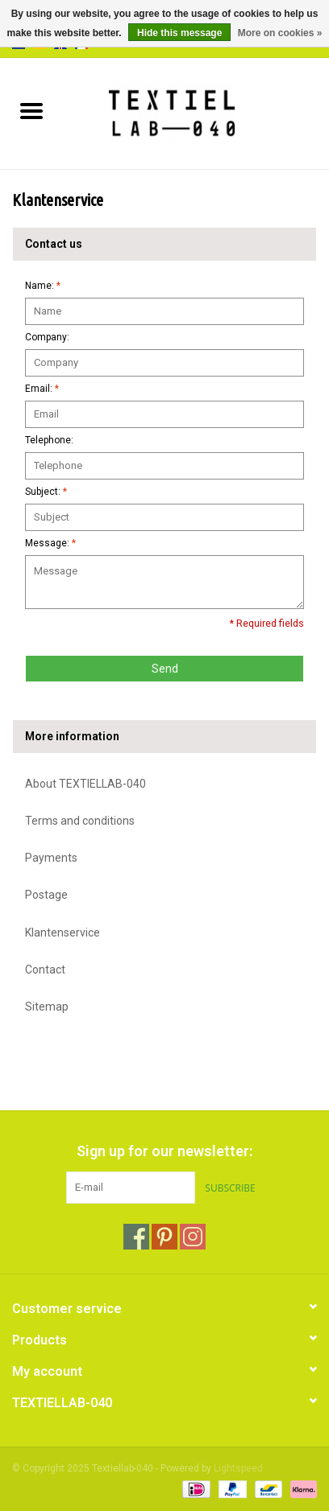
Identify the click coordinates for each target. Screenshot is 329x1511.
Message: (50, 543)
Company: (47, 337)
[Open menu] (31, 110)
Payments (51, 857)
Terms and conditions (80, 820)
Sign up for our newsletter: (164, 1151)
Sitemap (47, 1006)
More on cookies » (280, 33)
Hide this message (179, 33)
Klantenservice (62, 932)
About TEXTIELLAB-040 (85, 783)
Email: (42, 388)
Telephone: (49, 440)
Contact (45, 969)
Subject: (46, 491)
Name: (42, 285)
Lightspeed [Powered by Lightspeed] (238, 1468)
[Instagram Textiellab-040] (193, 1237)
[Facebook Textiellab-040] (136, 1237)
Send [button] (165, 668)
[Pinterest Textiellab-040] (164, 1237)
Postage (46, 894)
